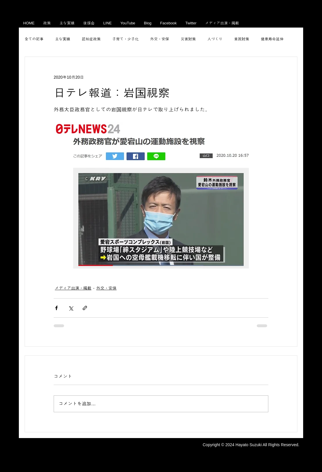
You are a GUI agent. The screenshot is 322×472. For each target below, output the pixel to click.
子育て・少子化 (125, 39)
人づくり (214, 39)
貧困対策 (241, 39)
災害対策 (188, 39)
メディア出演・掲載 (73, 288)
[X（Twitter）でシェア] (70, 308)
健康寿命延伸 (272, 39)
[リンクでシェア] (85, 308)
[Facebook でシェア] (56, 308)
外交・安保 (159, 39)
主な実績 (62, 39)
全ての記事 (34, 39)
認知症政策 (91, 39)
